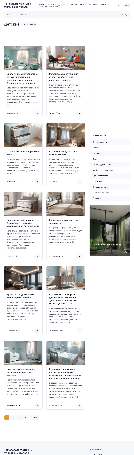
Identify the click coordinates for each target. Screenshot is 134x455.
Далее (34, 417)
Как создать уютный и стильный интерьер (17, 5)
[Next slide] (125, 251)
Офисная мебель (100, 176)
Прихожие (97, 181)
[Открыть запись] (23, 81)
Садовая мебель (100, 187)
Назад (124, 15)
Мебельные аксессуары (104, 170)
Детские (97, 153)
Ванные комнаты (100, 142)
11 (26, 417)
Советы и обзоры (101, 192)
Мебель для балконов (103, 164)
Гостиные (97, 147)
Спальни (97, 198)
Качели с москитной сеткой (107, 244)
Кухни (95, 159)
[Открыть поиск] (119, 5)
